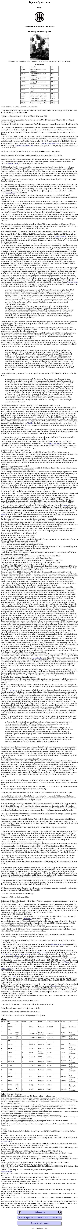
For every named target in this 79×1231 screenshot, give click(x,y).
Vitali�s (30, 423)
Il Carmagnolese (6, 1171)
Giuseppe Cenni (12, 163)
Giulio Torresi (41, 952)
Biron (17, 956)
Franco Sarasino (25, 954)
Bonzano (65, 505)
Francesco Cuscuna (57, 944)
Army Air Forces (6, 1141)
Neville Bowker (37, 658)
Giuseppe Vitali (72, 282)
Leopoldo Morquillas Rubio (50, 143)
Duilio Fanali (27, 919)
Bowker (12, 690)
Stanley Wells (10, 193)
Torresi (66, 962)
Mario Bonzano (60, 236)
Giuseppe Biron (6, 954)
